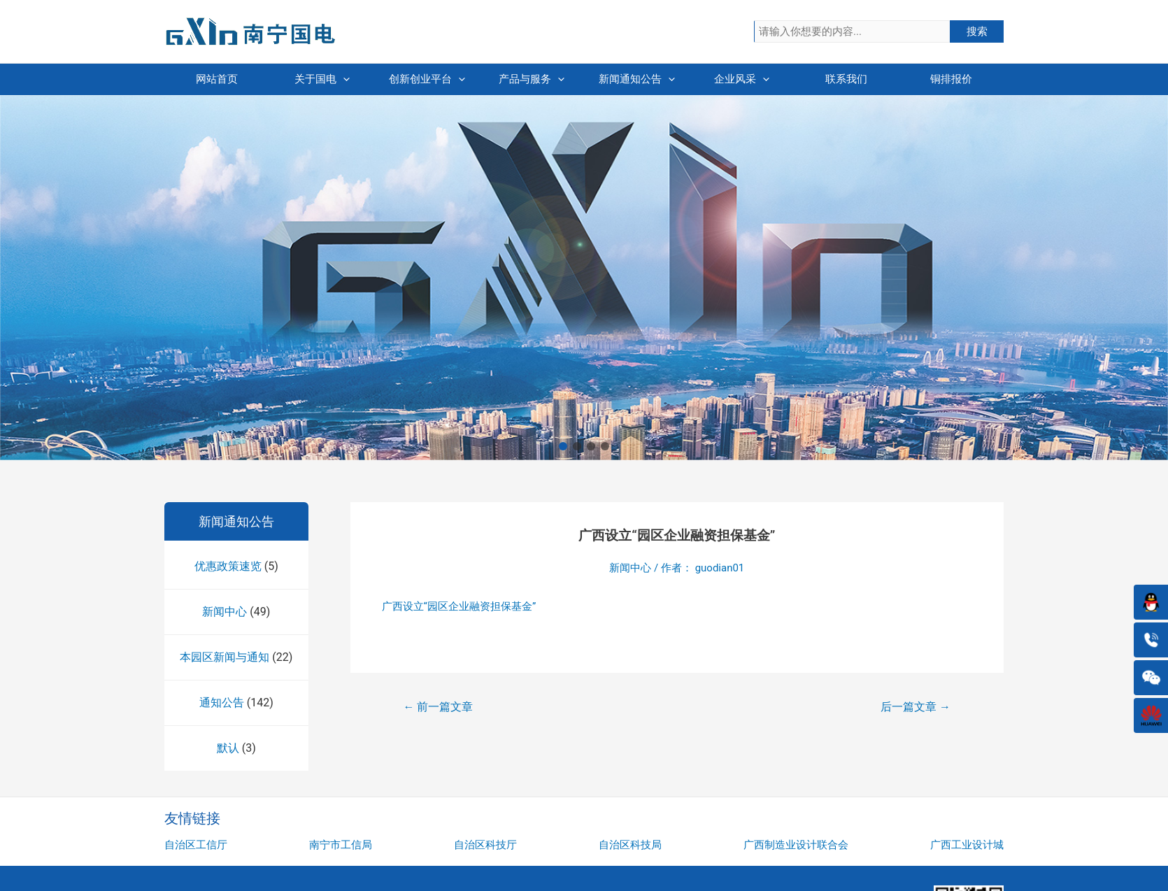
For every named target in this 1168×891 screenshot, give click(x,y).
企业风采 (741, 79)
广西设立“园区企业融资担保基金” (459, 606)
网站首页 (217, 79)
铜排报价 (951, 79)
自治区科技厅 (485, 845)
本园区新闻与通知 (224, 657)
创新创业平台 (427, 79)
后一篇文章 (915, 706)
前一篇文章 (438, 706)
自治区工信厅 (195, 845)
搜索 (977, 31)
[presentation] (343, 79)
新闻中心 (224, 611)
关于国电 (322, 79)
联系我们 (846, 79)
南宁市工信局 (340, 845)
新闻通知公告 (637, 79)
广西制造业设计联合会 (795, 845)
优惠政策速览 (228, 566)
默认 (228, 748)
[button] (563, 446)
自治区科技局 (630, 845)
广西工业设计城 (967, 845)
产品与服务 (531, 79)
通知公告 (221, 702)
